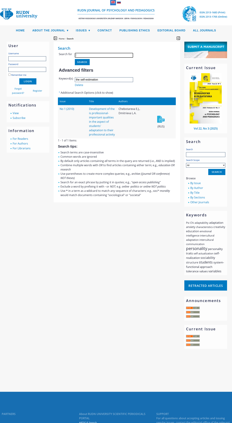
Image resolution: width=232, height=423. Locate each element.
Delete (79, 85)
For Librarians (22, 148)
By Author (196, 188)
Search (189, 149)
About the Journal (48, 30)
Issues (81, 30)
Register (37, 90)
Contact (105, 30)
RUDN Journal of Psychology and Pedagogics (116, 14)
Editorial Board (172, 30)
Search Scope (205, 163)
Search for (65, 54)
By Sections (197, 197)
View (16, 113)
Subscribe (19, 118)
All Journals (204, 30)
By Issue (195, 183)
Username (13, 53)
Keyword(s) (66, 78)
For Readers (20, 139)
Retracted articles (205, 286)
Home (20, 30)
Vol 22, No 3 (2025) (206, 128)
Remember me (18, 74)
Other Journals (199, 202)
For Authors (20, 143)
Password (13, 64)
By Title (195, 193)
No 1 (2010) (67, 109)
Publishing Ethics (134, 30)
